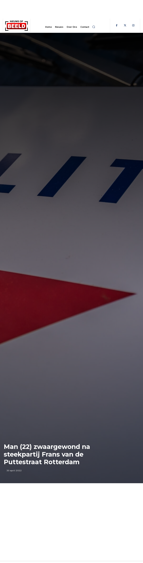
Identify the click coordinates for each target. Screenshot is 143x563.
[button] (93, 26)
